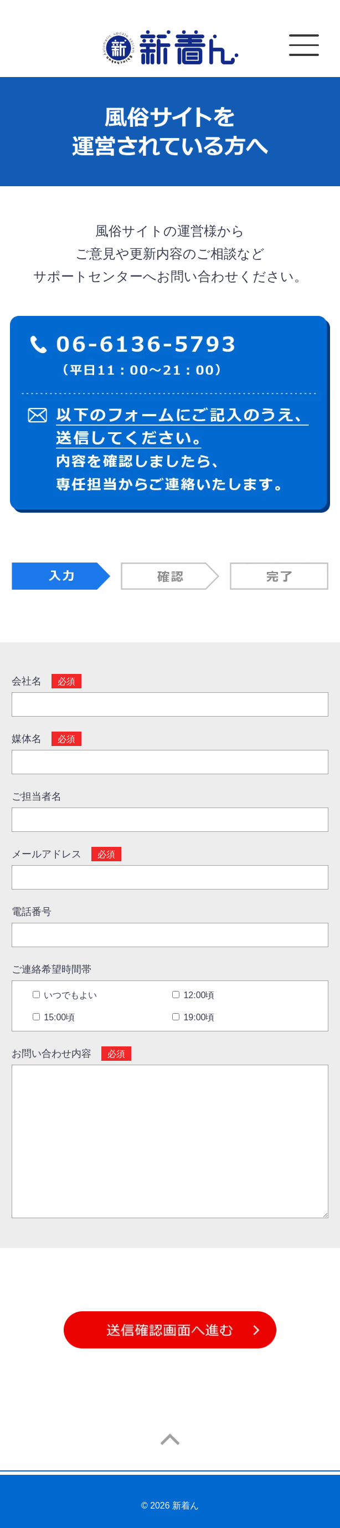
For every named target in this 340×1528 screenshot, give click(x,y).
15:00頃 (54, 1017)
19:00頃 (193, 1017)
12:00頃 (193, 995)
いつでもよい (65, 995)
